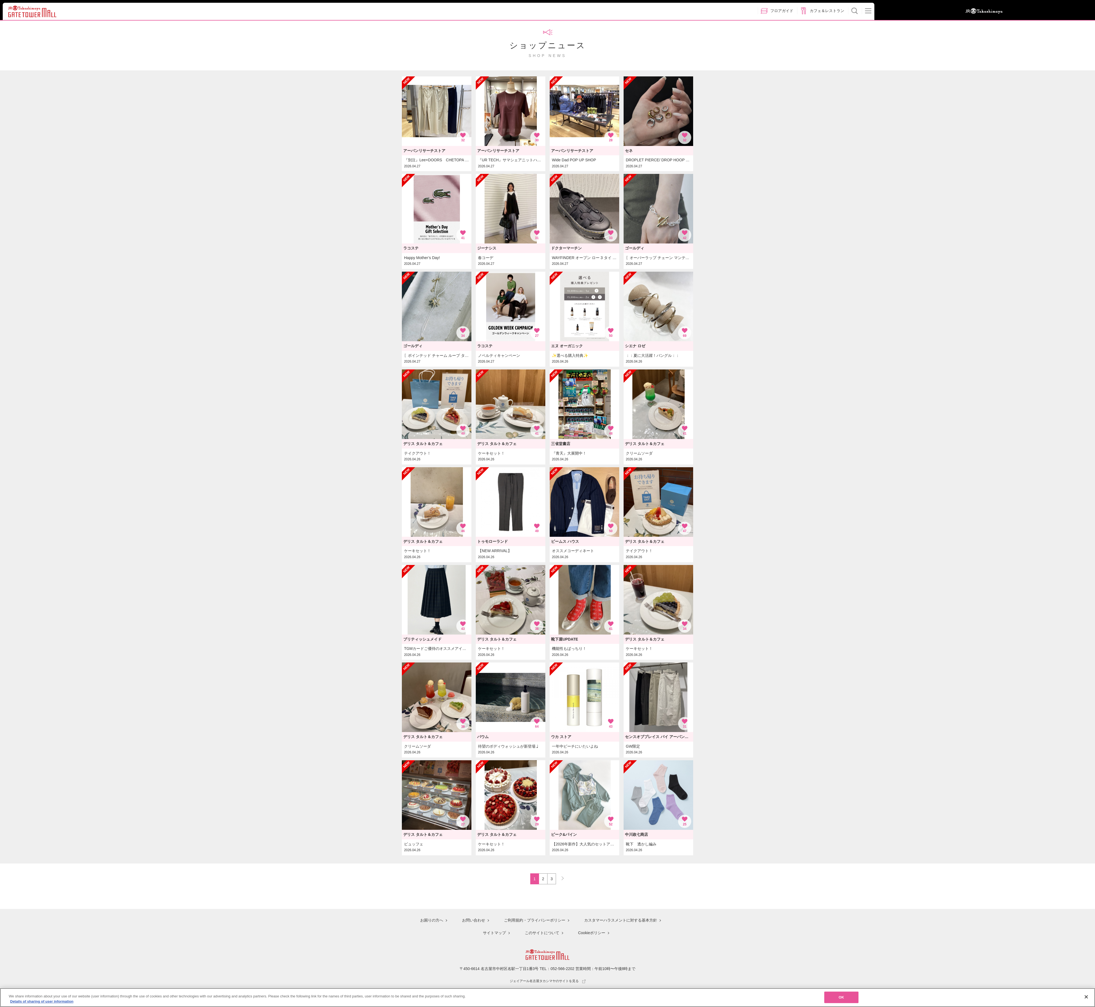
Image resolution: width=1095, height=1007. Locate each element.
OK (841, 999)
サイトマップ (494, 933)
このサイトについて (542, 933)
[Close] (1086, 998)
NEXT (560, 877)
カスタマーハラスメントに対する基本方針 (620, 921)
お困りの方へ (431, 921)
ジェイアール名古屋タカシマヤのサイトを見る (548, 980)
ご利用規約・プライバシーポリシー (534, 921)
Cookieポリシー (592, 933)
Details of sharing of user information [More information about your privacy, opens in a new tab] (41, 1003)
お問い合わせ (473, 921)
